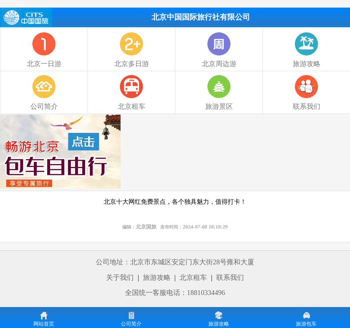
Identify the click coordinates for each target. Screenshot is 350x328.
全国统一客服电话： (175, 292)
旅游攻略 (157, 277)
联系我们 (230, 277)
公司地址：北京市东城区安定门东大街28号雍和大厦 (175, 262)
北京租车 (193, 277)
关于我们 (120, 277)
